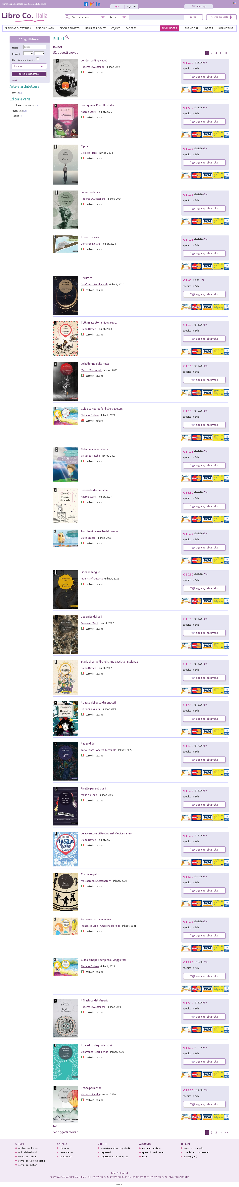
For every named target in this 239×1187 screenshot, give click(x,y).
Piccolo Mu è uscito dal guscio (99, 531)
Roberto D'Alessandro (93, 198)
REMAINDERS (169, 28)
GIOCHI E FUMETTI (70, 28)
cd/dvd (115, 28)
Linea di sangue (90, 572)
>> (226, 52)
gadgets (130, 28)
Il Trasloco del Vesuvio (95, 1000)
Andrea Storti (88, 112)
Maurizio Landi (89, 795)
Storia (15, 92)
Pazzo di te (88, 743)
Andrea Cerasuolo (106, 750)
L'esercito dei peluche (94, 490)
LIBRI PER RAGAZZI (95, 28)
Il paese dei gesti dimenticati (98, 702)
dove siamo (66, 1152)
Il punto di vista (90, 237)
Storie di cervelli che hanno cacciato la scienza (109, 661)
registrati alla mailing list (114, 1156)
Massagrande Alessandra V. (96, 881)
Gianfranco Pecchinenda (94, 284)
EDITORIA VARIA (45, 28)
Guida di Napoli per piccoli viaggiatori (103, 959)
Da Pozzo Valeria (91, 709)
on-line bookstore (28, 1148)
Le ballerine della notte (95, 363)
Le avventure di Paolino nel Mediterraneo (106, 833)
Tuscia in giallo (90, 874)
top (55, 1126)
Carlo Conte (87, 750)
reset (14, 80)
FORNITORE (192, 28)
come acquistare (151, 1148)
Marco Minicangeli (91, 370)
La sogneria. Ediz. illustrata (97, 105)
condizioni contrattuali (196, 1152)
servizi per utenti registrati (115, 1148)
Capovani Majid (89, 623)
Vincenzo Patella (90, 455)
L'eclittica (86, 278)
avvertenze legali (193, 1148)
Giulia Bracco (88, 538)
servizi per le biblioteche (31, 1160)
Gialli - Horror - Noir (23, 105)
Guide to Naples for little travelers (102, 408)
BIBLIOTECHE (225, 28)
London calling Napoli (94, 60)
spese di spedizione (153, 1152)
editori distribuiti (27, 1152)
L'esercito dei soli (91, 616)
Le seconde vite (90, 192)
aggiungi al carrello (204, 76)
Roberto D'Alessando (93, 67)
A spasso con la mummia (96, 919)
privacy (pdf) (190, 1156)
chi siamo (65, 1148)
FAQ (144, 1156)
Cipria (84, 146)
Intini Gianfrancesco (92, 578)
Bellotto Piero (89, 153)
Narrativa (17, 110)
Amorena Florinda (110, 926)
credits (120, 1184)
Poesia (15, 116)
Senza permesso (91, 1088)
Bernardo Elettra (90, 243)
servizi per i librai (27, 1156)
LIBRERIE (209, 28)
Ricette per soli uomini (94, 788)
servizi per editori (27, 1165)
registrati (131, 7)
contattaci (66, 1156)
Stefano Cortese (90, 415)
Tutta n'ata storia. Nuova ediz (99, 322)
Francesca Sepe (89, 926)
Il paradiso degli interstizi (96, 1045)
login (117, 7)
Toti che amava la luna (94, 449)
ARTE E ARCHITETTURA (18, 28)
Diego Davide (88, 329)
